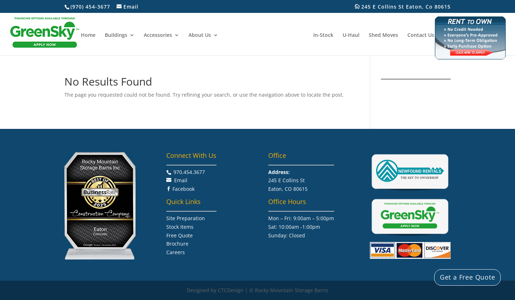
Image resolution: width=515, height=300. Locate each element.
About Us (199, 35)
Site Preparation (185, 218)
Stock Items (179, 226)
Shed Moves (383, 35)
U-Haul (351, 35)
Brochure (177, 243)
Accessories (158, 35)
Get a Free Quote (467, 277)
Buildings (116, 35)
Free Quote (179, 235)
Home (88, 35)
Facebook (183, 188)
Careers (175, 252)
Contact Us (420, 35)
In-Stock (323, 35)
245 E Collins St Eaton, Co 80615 (410, 7)
